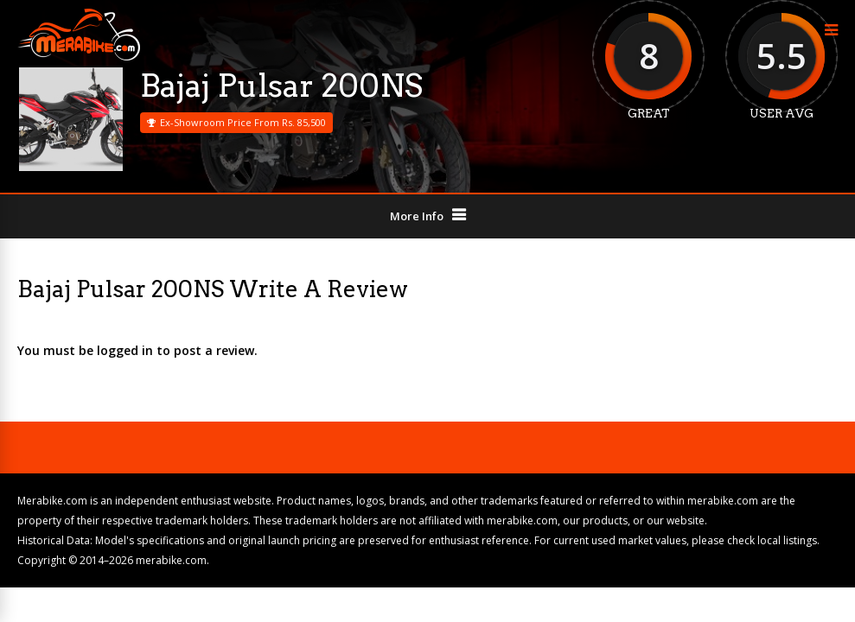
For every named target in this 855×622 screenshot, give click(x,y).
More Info (416, 216)
